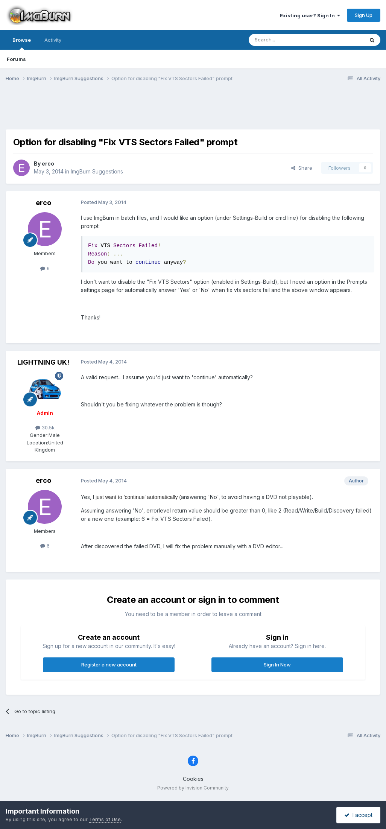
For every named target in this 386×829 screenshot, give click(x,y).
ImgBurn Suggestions (97, 171)
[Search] (287, 40)
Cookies (193, 779)
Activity (52, 40)
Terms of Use (105, 819)
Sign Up (363, 15)
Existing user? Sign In (310, 15)
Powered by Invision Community (193, 788)
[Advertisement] (193, 110)
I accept (358, 815)
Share (301, 168)
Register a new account (109, 665)
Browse (21, 43)
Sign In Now (277, 665)
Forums (16, 59)
